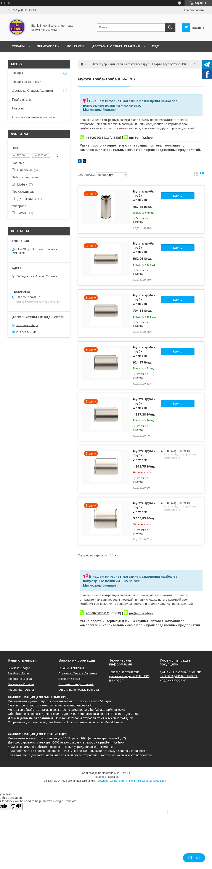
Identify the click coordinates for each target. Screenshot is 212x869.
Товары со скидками (26, 81)
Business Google (19, 668)
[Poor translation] (16, 806)
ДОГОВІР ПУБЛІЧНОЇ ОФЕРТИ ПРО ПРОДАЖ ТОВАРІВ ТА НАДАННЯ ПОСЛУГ (180, 676)
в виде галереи (196, 175)
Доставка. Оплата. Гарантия (116, 46)
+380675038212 (97, 137)
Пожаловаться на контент (111, 780)
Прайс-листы (48, 46)
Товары (18, 46)
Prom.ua (125, 772)
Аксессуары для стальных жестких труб (120, 64)
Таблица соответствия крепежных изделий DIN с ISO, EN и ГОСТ (129, 676)
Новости (18, 108)
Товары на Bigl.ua (20, 678)
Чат (194, 858)
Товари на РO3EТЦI (21, 689)
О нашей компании (71, 668)
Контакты (75, 46)
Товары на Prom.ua (21, 684)
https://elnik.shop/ (27, 325)
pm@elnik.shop (141, 137)
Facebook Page (18, 673)
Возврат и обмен (69, 678)
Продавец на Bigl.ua (106, 776)
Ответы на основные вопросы (33, 117)
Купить (177, 195)
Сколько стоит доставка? (75, 684)
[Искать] (170, 27)
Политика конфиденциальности (148, 780)
